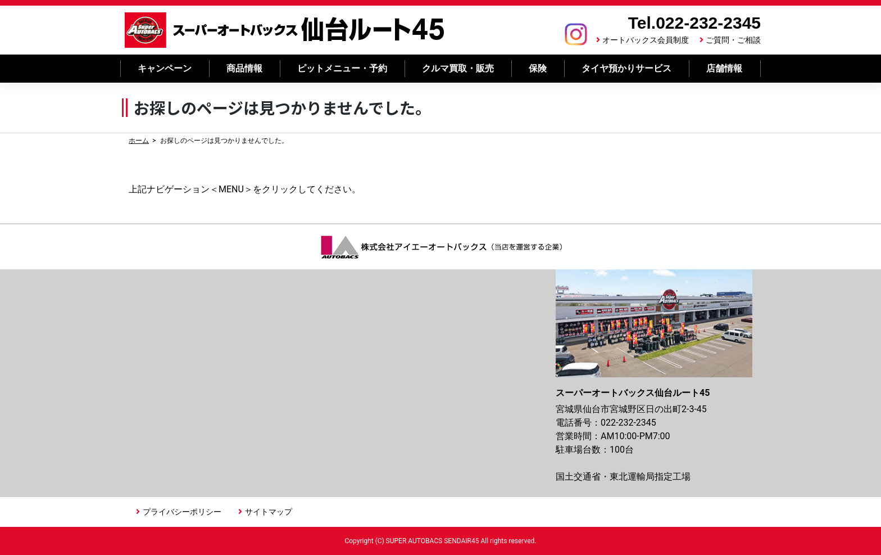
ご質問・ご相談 (733, 39)
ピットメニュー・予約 (342, 68)
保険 (538, 68)
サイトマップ (268, 511)
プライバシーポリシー (182, 511)
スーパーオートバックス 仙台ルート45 (285, 30)
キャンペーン (165, 68)
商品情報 (244, 68)
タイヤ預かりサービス (626, 68)
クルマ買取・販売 (458, 68)
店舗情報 (724, 68)
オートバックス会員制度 (645, 39)
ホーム (139, 141)
